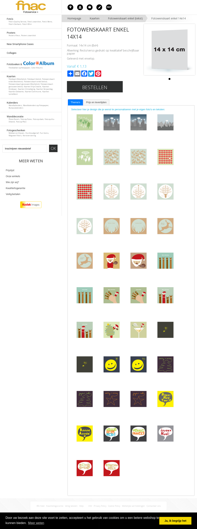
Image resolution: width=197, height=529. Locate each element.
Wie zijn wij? (12, 182)
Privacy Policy (100, 505)
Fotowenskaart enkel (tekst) (125, 18)
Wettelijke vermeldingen (133, 505)
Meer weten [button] (36, 523)
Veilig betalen (13, 194)
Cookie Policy (114, 505)
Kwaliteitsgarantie (15, 188)
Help (81, 505)
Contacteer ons (154, 505)
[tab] (75, 102)
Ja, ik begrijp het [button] (175, 520)
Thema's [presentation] (75, 102)
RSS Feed (40, 505)
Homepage (74, 18)
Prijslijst (10, 170)
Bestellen (94, 87)
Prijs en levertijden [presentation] (96, 102)
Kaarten (94, 18)
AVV (90, 505)
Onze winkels (13, 176)
